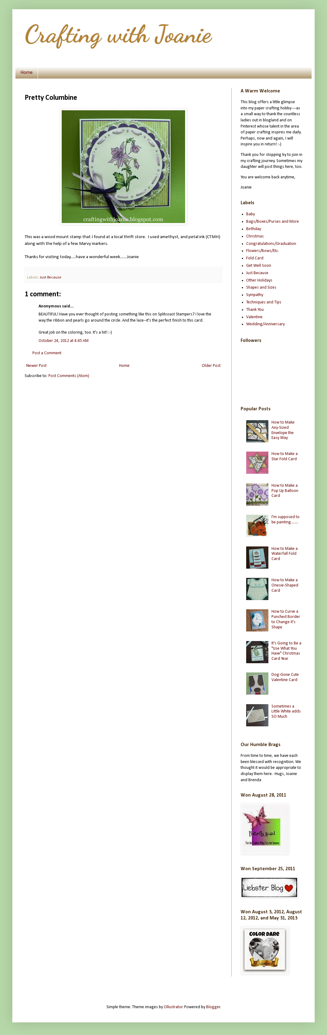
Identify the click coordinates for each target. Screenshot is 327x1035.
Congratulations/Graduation (271, 244)
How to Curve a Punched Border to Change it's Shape (285, 619)
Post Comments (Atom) (68, 376)
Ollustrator (173, 1007)
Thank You (255, 309)
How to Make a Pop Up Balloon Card (284, 490)
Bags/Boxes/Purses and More (272, 221)
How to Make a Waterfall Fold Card (284, 554)
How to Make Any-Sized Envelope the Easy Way (283, 430)
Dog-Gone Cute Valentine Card (285, 677)
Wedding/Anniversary (265, 324)
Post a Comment (46, 353)
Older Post (211, 365)
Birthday (253, 229)
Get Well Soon (258, 265)
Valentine (254, 317)
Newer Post (36, 365)
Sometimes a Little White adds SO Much (286, 711)
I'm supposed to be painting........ (285, 520)
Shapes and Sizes (261, 287)
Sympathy (254, 295)
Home (26, 72)
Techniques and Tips (263, 302)
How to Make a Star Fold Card (284, 456)
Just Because (50, 277)
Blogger (213, 1007)
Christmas (255, 236)
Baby (250, 214)
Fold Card (254, 258)
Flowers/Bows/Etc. (262, 251)
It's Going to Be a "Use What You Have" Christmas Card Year (286, 651)
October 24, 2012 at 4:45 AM (64, 341)
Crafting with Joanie (118, 34)
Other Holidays (259, 280)
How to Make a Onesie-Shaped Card (284, 585)
